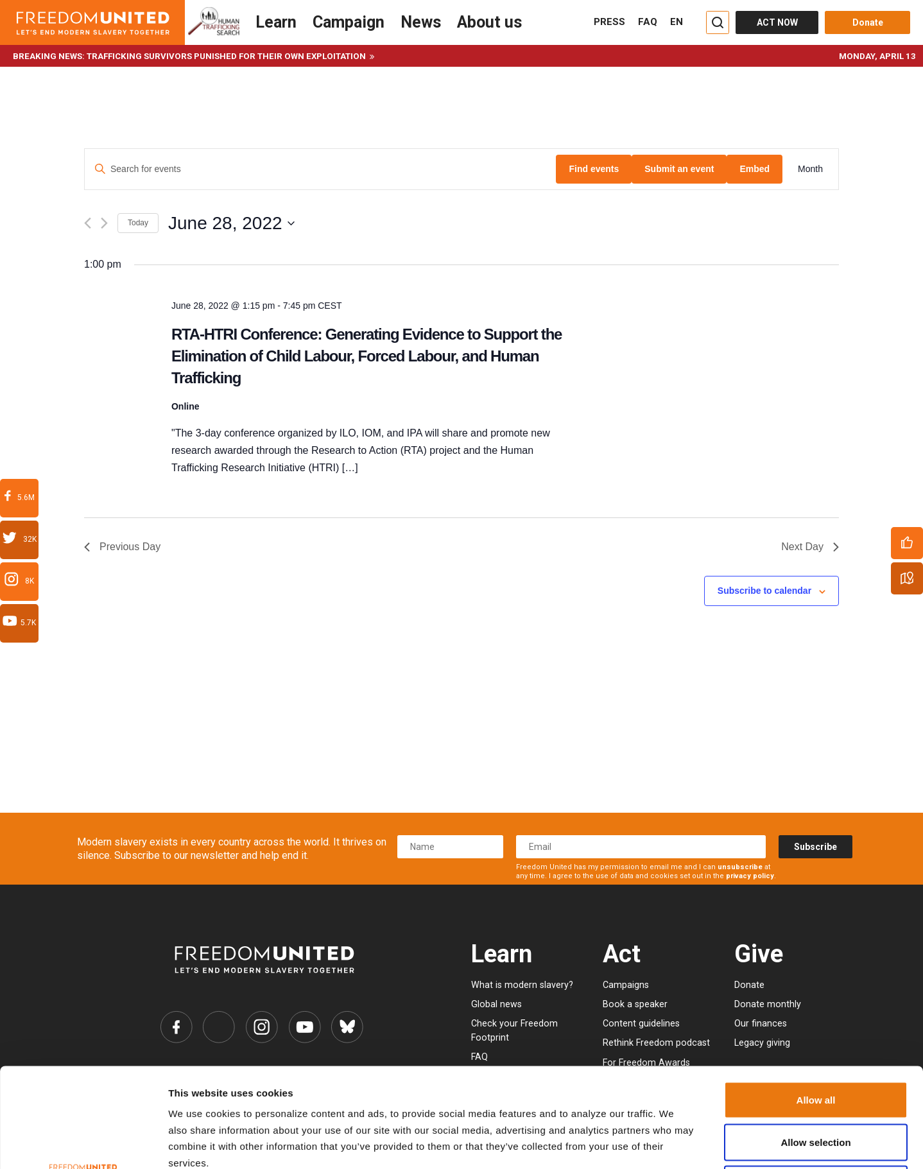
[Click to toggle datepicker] (231, 223)
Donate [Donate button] (867, 22)
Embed (754, 169)
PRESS (609, 22)
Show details (656, 1143)
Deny (816, 1084)
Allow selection (815, 1042)
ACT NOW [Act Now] (777, 22)
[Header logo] (92, 22)
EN (676, 22)
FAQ (647, 22)
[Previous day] (87, 223)
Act (622, 954)
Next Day (810, 546)
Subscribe (815, 847)
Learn (276, 22)
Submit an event (679, 169)
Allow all (816, 1000)
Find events (594, 169)
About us (489, 22)
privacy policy (750, 876)
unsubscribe (740, 867)
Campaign (348, 22)
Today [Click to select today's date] (138, 222)
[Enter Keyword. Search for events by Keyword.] (320, 169)
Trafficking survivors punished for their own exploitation (226, 56)
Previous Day (122, 546)
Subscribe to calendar (764, 590)
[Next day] (104, 223)
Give (758, 954)
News (421, 22)
